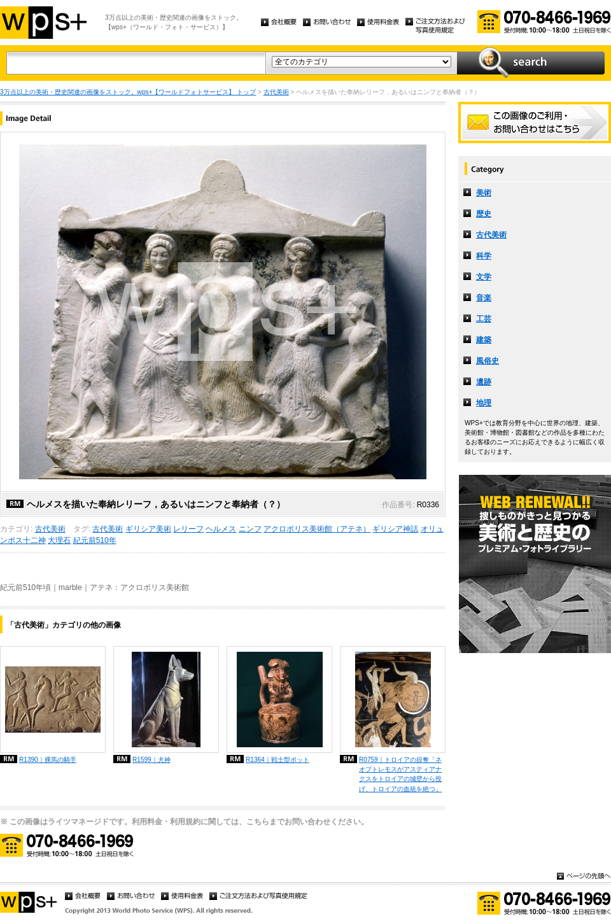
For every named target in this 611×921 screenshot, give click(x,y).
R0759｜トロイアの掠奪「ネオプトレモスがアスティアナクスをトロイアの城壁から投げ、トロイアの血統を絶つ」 (400, 774)
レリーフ (188, 528)
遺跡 (483, 381)
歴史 (483, 213)
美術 (483, 192)
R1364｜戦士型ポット (277, 759)
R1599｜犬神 (151, 759)
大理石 (59, 540)
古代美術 (276, 91)
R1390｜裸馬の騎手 (47, 759)
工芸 (483, 318)
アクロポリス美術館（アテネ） (316, 528)
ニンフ (250, 528)
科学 (483, 255)
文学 (483, 276)
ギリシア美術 (148, 528)
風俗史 (487, 360)
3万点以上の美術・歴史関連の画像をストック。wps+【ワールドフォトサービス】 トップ (128, 91)
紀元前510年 (94, 540)
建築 (483, 339)
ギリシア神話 (395, 528)
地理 (483, 402)
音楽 (483, 297)
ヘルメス (221, 528)
